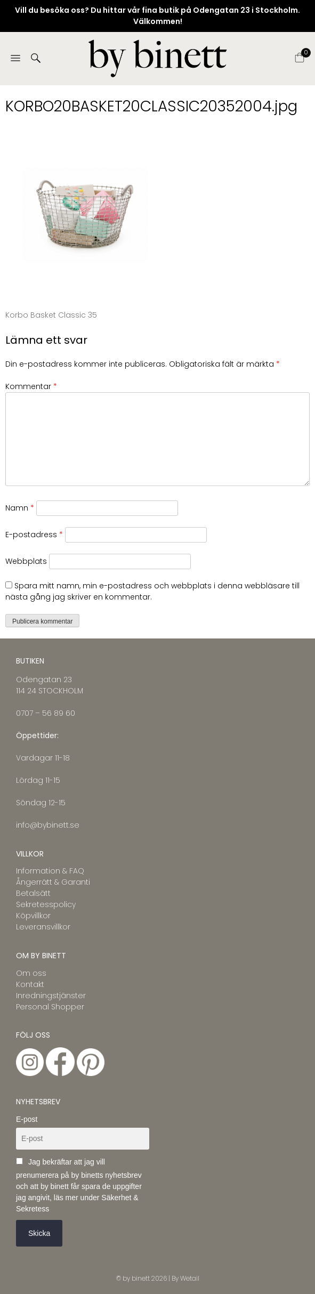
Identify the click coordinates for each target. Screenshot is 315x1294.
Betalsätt (33, 893)
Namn (19, 508)
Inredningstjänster (51, 995)
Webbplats (26, 561)
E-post (26, 1119)
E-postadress (34, 534)
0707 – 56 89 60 (45, 713)
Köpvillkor (33, 915)
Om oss (31, 973)
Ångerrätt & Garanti (53, 882)
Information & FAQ (50, 871)
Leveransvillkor (43, 926)
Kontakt (30, 984)
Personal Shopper (50, 1006)
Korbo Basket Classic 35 (51, 315)
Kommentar (31, 386)
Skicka (39, 1233)
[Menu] (15, 59)
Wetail (189, 1278)
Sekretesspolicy (46, 904)
